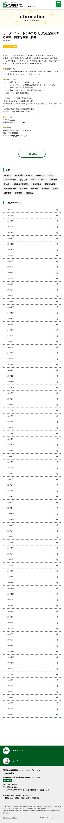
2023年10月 (10, 387)
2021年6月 (10, 548)
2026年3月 (10, 221)
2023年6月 (10, 410)
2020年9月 (10, 600)
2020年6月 (10, 617)
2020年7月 (10, 611)
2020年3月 (10, 634)
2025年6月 (10, 273)
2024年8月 (10, 330)
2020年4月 (10, 628)
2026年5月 (10, 210)
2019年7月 (10, 680)
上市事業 (53, 180)
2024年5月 (10, 347)
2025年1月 (10, 301)
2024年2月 (10, 364)
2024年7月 (10, 336)
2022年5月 (10, 485)
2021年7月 (10, 542)
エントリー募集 (10, 46)
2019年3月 (10, 703)
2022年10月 (10, 456)
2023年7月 (10, 405)
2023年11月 (10, 382)
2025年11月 (10, 244)
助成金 (6, 184)
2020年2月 (10, 640)
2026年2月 (10, 227)
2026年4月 (10, 215)
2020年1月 (10, 646)
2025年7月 (10, 267)
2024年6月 (10, 342)
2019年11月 (10, 657)
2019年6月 (10, 686)
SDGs (51, 175)
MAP (8, 780)
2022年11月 (10, 451)
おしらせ (23, 180)
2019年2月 (10, 709)
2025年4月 (10, 284)
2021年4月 (10, 560)
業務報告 (45, 189)
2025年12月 (10, 238)
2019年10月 (10, 663)
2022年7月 (10, 474)
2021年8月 (10, 537)
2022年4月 (10, 491)
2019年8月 (10, 674)
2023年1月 (10, 439)
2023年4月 (10, 422)
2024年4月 (10, 353)
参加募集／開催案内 (21, 184)
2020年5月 (10, 623)
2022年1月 (10, 508)
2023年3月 (10, 428)
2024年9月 (10, 324)
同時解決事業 (50, 184)
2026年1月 (10, 233)
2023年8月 (10, 399)
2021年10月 (10, 525)
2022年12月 (10, 445)
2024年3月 (10, 359)
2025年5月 (10, 278)
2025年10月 (10, 250)
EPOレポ (7, 175)
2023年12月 (10, 376)
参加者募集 (37, 184)
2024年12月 (10, 307)
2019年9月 (10, 669)
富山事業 (23, 189)
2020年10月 (10, 594)
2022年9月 (10, 462)
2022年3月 (10, 497)
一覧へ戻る (32, 154)
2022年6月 (10, 479)
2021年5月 (10, 554)
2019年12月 (10, 651)
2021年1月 (10, 577)
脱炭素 (55, 189)
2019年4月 (10, 697)
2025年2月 (10, 296)
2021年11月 (10, 520)
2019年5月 (10, 692)
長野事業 (18, 193)
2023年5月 (10, 416)
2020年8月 (10, 605)
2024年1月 (10, 370)
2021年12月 (10, 514)
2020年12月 (10, 583)
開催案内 (29, 193)
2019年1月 (10, 715)
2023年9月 (10, 393)
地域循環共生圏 (10, 189)
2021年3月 (10, 565)
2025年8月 (10, 261)
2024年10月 (10, 319)
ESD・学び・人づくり (23, 175)
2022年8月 (10, 468)
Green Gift (40, 175)
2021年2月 (10, 571)
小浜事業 (34, 189)
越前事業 (7, 193)
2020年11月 (10, 588)
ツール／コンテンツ (38, 180)
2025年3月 (10, 290)
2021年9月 (10, 531)
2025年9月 (10, 255)
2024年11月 (10, 313)
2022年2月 (10, 502)
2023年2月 (10, 433)
